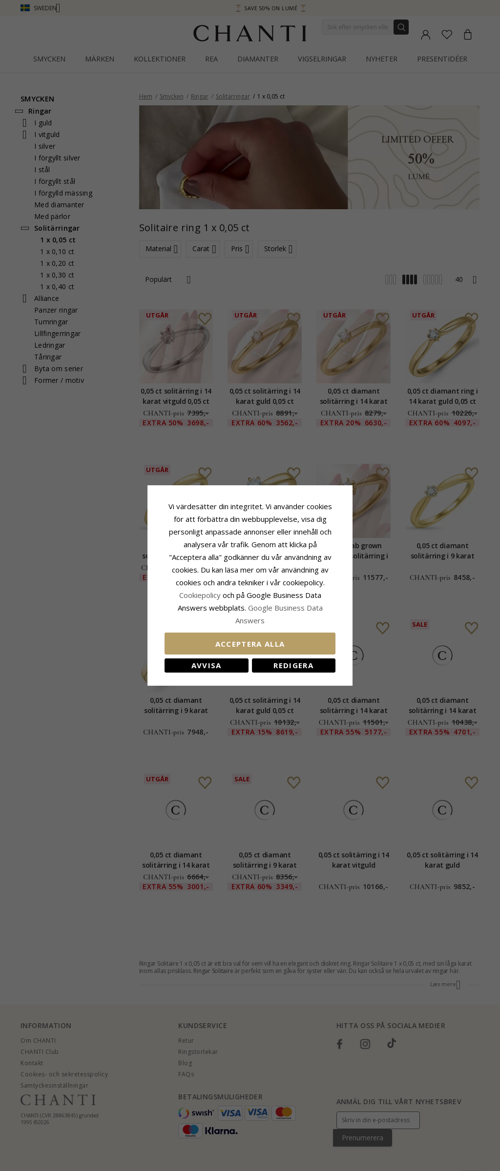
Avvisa (206, 665)
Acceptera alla (250, 644)
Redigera (293, 665)
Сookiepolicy (201, 595)
